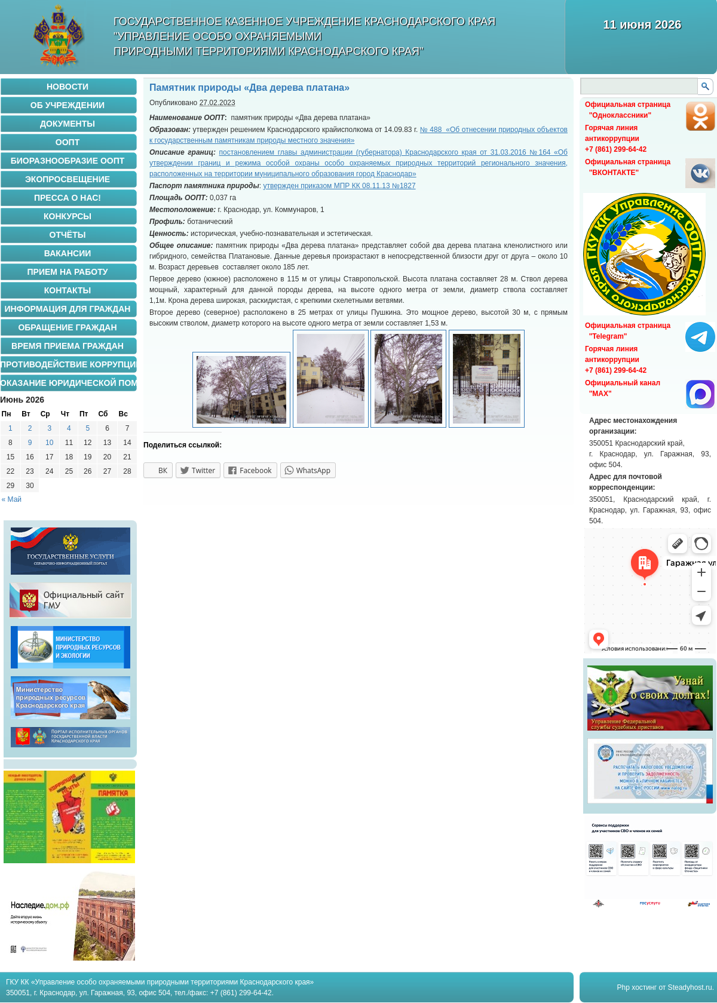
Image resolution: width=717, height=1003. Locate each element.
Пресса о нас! (67, 198)
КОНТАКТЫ (67, 290)
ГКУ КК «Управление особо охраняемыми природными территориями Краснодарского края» (160, 982)
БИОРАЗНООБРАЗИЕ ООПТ (68, 160)
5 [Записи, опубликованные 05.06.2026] (87, 428)
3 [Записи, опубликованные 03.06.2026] (49, 428)
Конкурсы (67, 216)
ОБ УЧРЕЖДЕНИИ (67, 105)
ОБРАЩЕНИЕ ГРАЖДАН (67, 327)
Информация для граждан (68, 309)
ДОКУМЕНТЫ (67, 123)
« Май (12, 499)
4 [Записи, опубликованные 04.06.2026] (69, 428)
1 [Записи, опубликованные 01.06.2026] (10, 428)
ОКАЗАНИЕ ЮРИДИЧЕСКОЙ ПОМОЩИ (68, 383)
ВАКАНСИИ (67, 253)
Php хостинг (637, 987)
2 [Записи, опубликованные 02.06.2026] (30, 428)
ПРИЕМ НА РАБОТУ (67, 272)
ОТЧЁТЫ (68, 235)
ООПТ (67, 142)
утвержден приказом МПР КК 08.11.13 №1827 (339, 186)
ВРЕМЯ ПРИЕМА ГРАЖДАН (67, 346)
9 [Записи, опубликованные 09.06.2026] (30, 442)
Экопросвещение (67, 179)
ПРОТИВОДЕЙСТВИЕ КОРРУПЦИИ (68, 364)
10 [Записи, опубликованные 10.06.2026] (49, 442)
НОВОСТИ (67, 86)
